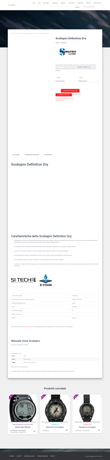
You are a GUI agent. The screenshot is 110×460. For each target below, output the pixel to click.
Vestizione (46, 3)
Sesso (58, 77)
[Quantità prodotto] (58, 90)
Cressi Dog (80, 3)
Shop (39, 3)
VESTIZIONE (17, 33)
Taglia (81, 77)
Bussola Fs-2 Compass (87, 436)
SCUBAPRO (61, 100)
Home (34, 3)
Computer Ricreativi (17, 433)
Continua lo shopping (63, 94)
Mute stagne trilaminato (32, 33)
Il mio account (97, 3)
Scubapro (29, 335)
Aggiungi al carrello (69, 90)
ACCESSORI (55, 3)
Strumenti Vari (55, 433)
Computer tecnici (28, 433)
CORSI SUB (88, 3)
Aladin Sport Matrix (22, 436)
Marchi (63, 3)
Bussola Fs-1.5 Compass (55, 436)
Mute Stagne (24, 33)
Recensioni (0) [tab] (48, 163)
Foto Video (71, 3)
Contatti (77, 7)
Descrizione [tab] (15, 163)
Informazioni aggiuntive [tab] (32, 163)
